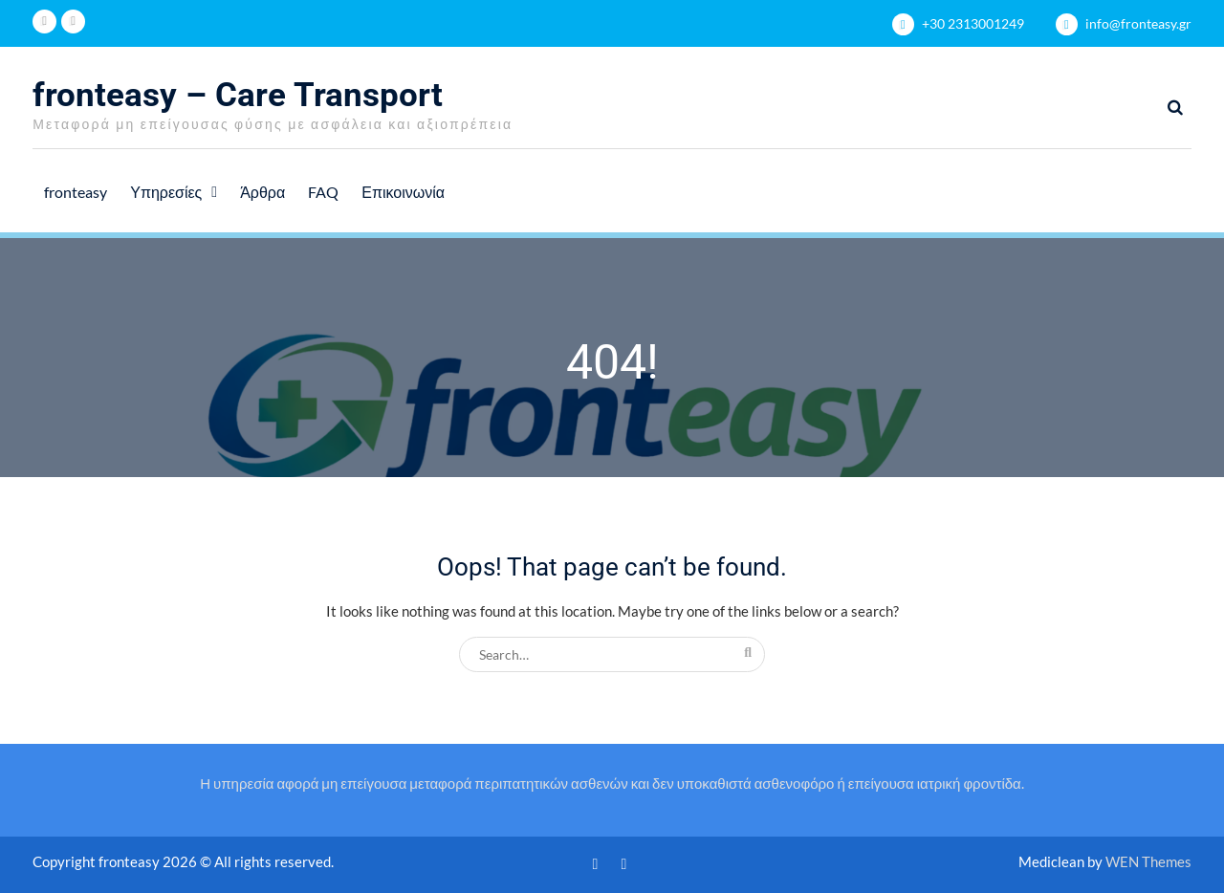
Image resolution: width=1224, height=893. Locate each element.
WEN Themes (1148, 861)
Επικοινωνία (403, 192)
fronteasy (75, 192)
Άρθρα (262, 192)
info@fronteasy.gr (1138, 23)
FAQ (323, 192)
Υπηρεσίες (166, 192)
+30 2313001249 (973, 23)
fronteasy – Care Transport (238, 95)
